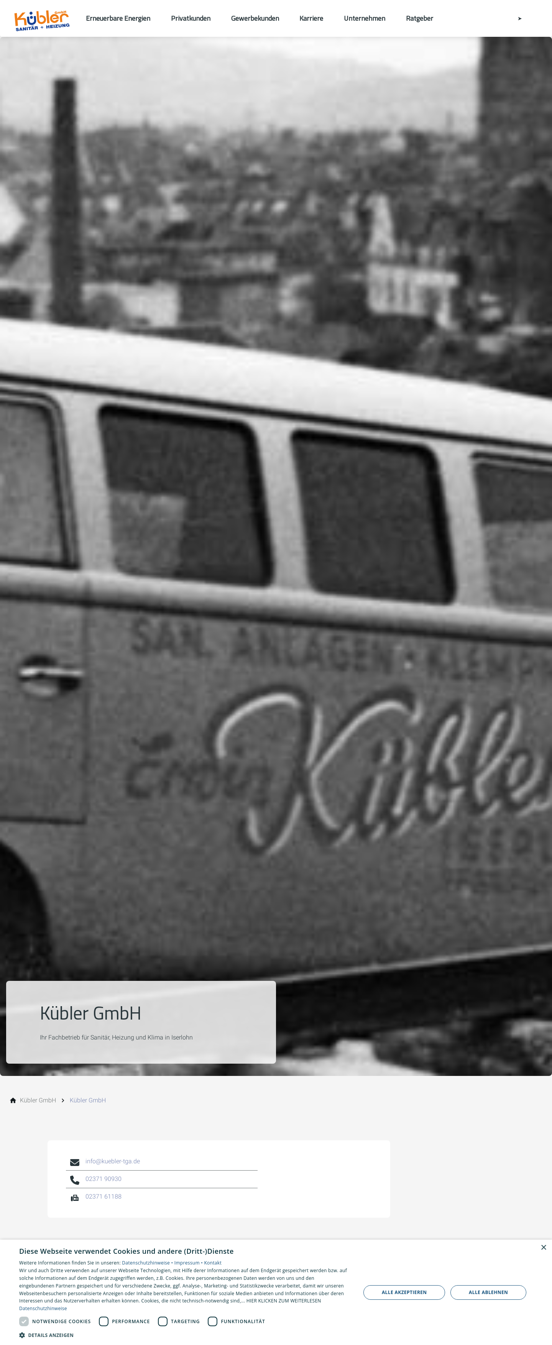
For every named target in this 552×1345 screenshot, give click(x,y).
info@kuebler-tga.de (112, 1161)
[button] (185, 1334)
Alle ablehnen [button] (488, 1292)
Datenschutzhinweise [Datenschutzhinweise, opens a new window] (43, 1308)
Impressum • (189, 1263)
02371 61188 (103, 1196)
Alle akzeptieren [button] (404, 1292)
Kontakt (213, 1263)
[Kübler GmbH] (38, 1100)
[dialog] (276, 1292)
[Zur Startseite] (43, 18)
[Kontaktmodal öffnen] (514, 18)
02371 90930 (103, 1178)
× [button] (543, 1248)
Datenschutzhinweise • (148, 1263)
